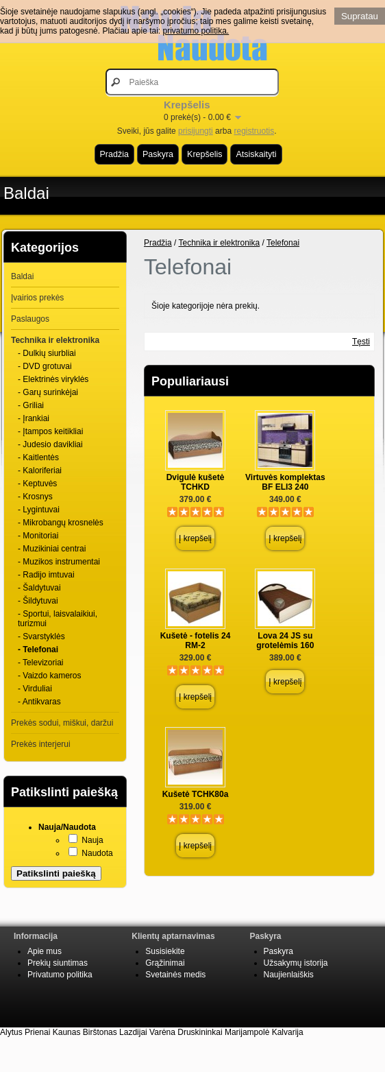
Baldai (26, 193)
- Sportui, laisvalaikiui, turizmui (57, 618)
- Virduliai (35, 688)
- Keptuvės (37, 483)
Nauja (92, 840)
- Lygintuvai (39, 509)
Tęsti (361, 341)
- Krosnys (35, 496)
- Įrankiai (33, 418)
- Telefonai (38, 649)
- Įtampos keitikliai (50, 431)
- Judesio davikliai (50, 444)
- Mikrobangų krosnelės (60, 522)
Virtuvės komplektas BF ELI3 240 (285, 482)
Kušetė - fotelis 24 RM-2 (195, 640)
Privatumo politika (59, 974)
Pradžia (114, 154)
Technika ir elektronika (55, 340)
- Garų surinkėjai (48, 392)
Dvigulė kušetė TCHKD (195, 482)
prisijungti (195, 131)
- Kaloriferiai (40, 470)
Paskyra (157, 154)
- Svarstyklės (41, 636)
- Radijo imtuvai (46, 575)
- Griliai (31, 405)
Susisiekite (164, 951)
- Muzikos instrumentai (59, 562)
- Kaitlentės (38, 457)
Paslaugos (30, 319)
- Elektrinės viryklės (53, 379)
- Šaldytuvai (39, 588)
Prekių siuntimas (57, 963)
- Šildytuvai (38, 601)
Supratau (359, 16)
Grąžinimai (164, 963)
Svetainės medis (175, 974)
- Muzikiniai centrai (52, 548)
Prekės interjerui (41, 744)
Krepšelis (204, 154)
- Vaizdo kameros (49, 675)
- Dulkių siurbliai (47, 353)
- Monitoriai (38, 535)
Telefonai (282, 243)
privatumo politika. (195, 31)
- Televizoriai (40, 662)
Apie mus (44, 951)
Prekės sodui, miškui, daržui (62, 723)
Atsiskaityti (256, 154)
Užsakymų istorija (296, 963)
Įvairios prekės (37, 297)
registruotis (254, 131)
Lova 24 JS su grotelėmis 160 (285, 640)
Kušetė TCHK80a (195, 794)
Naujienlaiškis (289, 974)
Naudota (97, 853)
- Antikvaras (39, 701)
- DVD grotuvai (45, 366)
